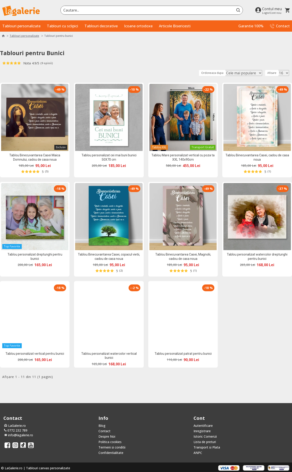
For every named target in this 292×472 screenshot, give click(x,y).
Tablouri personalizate (24, 36)
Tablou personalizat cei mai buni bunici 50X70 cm (108, 157)
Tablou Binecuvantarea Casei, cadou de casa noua (257, 157)
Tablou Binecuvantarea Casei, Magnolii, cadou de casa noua (183, 256)
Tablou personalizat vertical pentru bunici (34, 353)
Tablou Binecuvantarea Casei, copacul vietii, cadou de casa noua (109, 256)
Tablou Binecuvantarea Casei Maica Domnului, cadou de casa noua (34, 157)
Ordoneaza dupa (221, 73)
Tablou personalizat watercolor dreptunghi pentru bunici (257, 256)
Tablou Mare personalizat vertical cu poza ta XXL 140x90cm (183, 157)
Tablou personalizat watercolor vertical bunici (109, 355)
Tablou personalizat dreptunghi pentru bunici (34, 256)
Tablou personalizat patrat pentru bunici (183, 353)
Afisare (273, 73)
